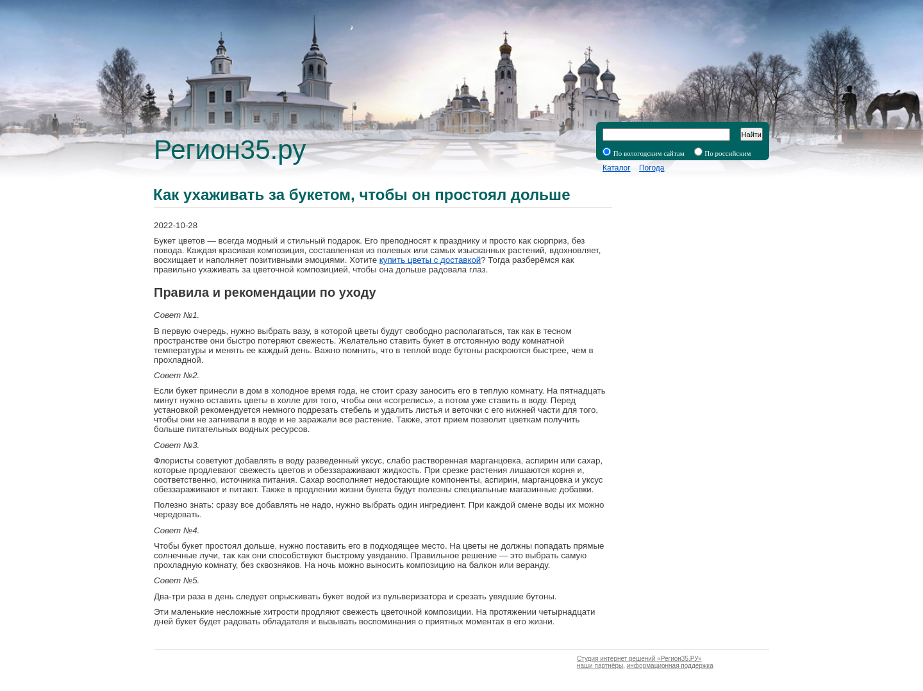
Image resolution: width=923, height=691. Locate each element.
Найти (751, 134)
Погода (652, 167)
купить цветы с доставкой (430, 260)
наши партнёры (600, 665)
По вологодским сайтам (649, 153)
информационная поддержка (670, 665)
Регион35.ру (230, 150)
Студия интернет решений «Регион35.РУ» (639, 658)
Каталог (617, 167)
